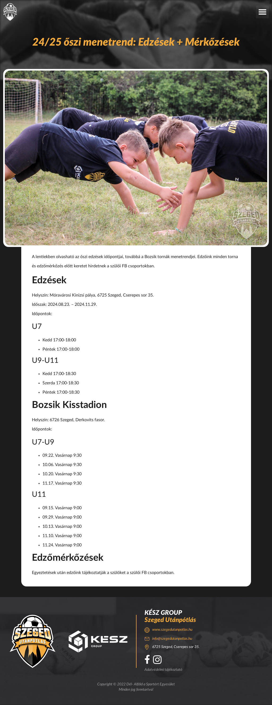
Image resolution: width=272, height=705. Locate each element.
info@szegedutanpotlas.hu (172, 639)
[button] (262, 12)
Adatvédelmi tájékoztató (163, 670)
